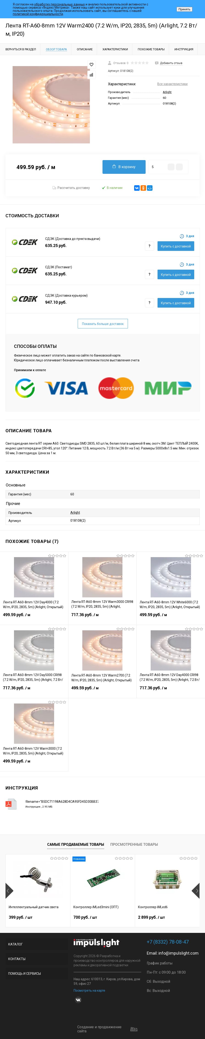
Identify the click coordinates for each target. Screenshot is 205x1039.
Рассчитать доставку (71, 188)
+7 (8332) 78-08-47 (168, 942)
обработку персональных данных (59, 4)
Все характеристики (172, 84)
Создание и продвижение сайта (107, 1029)
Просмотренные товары (134, 844)
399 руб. (20, 917)
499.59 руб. (34, 617)
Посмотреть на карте (89, 990)
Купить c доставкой (176, 246)
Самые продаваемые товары (75, 844)
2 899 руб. (151, 917)
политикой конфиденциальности (38, 14)
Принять (184, 9)
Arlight (167, 92)
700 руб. (85, 917)
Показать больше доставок (103, 324)
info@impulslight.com (178, 953)
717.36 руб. (102, 617)
